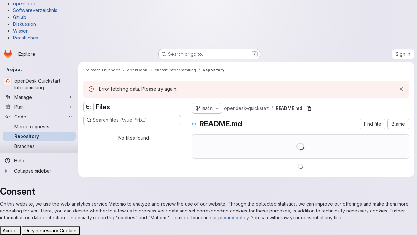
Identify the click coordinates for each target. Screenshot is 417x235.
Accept (10, 230)
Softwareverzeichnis (35, 10)
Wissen (21, 31)
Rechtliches (25, 37)
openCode (24, 3)
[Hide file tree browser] (88, 107)
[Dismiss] (401, 89)
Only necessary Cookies (51, 230)
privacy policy (233, 217)
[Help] (39, 160)
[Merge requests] (39, 126)
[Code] (39, 116)
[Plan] (39, 106)
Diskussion (24, 24)
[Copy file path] (309, 108)
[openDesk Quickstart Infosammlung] (39, 84)
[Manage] (39, 97)
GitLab (19, 17)
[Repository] (39, 136)
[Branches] (39, 145)
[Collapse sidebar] (39, 171)
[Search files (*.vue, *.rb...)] (132, 120)
